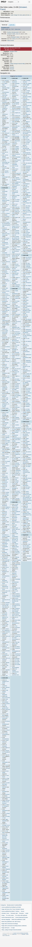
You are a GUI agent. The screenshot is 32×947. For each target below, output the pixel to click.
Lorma (6, 765)
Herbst (27, 491)
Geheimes (28, 110)
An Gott (27, 348)
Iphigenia (17, 454)
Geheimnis (17, 265)
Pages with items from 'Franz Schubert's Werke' (13, 909)
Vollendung (18, 470)
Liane (6, 675)
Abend (16, 567)
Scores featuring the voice (8, 917)
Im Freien (28, 391)
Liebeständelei (5, 422)
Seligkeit (17, 146)
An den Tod (17, 337)
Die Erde (17, 472)
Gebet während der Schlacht (5, 332)
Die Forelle (17, 411)
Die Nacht (7, 794)
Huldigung (7, 507)
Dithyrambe (28, 258)
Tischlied (7, 492)
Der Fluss (17, 663)
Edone (16, 161)
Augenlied (7, 669)
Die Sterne (7, 346)
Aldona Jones (17, 29)
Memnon (17, 386)
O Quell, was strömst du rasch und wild (27, 375)
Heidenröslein (5, 549)
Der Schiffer (17, 380)
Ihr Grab (27, 139)
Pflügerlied (7, 869)
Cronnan (7, 621)
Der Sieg (28, 263)
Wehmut (27, 207)
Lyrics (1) (12, 24)
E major (13, 927)
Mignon (6, 747)
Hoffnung (7, 524)
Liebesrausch (5, 320)
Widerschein (17, 564)
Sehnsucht (7, 133)
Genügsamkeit (5, 279)
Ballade (6, 266)
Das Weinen (28, 465)
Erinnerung (4, 194)
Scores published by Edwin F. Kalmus (10, 911)
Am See (7, 255)
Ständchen (28, 404)
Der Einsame (28, 257)
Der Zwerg (28, 205)
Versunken (28, 102)
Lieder (11, 15)
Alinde (27, 426)
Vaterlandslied (5, 642)
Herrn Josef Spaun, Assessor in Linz (27, 160)
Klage (6, 826)
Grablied (7, 456)
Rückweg (17, 232)
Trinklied (27, 403)
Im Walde (28, 90)
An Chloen (7, 813)
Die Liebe (7, 436)
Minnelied (17, 136)
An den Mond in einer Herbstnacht (15, 509)
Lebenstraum (5, 114)
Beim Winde (17, 620)
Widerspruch (28, 354)
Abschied (17, 230)
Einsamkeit (17, 514)
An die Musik (18, 402)
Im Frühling (28, 395)
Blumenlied (17, 140)
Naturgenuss (5, 373)
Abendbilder (17, 579)
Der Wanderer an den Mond (26, 366)
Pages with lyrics (6, 927)
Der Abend (7, 209)
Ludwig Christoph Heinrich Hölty (17, 63)
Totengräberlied (5, 127)
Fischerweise (28, 392)
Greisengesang (26, 222)
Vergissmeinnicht (26, 239)
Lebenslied (17, 307)
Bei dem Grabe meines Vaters (15, 275)
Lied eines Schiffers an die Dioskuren (6, 802)
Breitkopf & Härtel (15, 37)
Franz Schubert (18, 76)
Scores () (4, 24)
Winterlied (17, 83)
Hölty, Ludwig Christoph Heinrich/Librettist (11, 929)
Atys (16, 479)
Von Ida (6, 479)
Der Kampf (17, 491)
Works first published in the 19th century (11, 921)
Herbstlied (17, 296)
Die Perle (17, 210)
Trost (16, 346)
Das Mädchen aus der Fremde (6, 234)
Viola (27, 231)
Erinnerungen (5, 177)
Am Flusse (7, 304)
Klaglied (6, 105)
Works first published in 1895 (18, 919)
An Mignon (7, 307)
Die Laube (7, 442)
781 (12, 29)
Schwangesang (5, 738)
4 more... (28, 15)
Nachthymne (17, 654)
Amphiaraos (4, 329)
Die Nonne (7, 427)
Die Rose (28, 154)
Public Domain (10, 40)
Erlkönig (7, 768)
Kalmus (14, 38)
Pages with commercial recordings (10, 923)
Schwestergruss (26, 183)
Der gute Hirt (18, 173)
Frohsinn (17, 342)
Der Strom (17, 452)
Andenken (7, 184)
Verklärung (7, 136)
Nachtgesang (5, 242)
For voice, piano (21, 15)
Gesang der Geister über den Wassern (16, 255)
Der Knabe (17, 661)
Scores (22, 911)
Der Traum (7, 440)
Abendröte (17, 658)
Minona (6, 294)
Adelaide (6, 171)
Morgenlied (4, 580)
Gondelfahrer (28, 267)
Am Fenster (28, 388)
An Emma (7, 213)
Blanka (16, 543)
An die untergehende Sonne (15, 192)
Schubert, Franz (13, 51)
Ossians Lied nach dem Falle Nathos (5, 606)
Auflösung (28, 266)
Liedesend (17, 221)
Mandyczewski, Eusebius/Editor (14, 905)
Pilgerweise (28, 236)
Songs (15, 15)
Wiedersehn (28, 329)
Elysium (16, 477)
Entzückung (17, 118)
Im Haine (28, 142)
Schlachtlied (17, 157)
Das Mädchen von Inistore (5, 617)
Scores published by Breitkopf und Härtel (11, 907)
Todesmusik (28, 175)
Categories (3, 905)
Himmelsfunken (15, 582)
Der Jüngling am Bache (4, 108)
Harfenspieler (5, 762)
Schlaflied (17, 358)
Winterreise (28, 444)
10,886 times (14, 934)
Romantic (12, 67)
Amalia (6, 398)
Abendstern (28, 264)
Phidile (16, 290)
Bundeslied (4, 552)
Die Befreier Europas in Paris (5, 200)
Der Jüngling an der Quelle (5, 681)
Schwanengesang (26, 152)
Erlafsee (17, 480)
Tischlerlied (4, 595)
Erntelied (17, 148)
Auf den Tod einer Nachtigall (5, 414)
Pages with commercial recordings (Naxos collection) (14, 925)
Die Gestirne (17, 160)
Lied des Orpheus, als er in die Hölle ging (16, 226)
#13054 (2, 29)
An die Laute (28, 428)
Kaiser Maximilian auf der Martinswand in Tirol (27, 513)
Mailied (16, 298)
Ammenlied (4, 252)
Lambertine (4, 685)
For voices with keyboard (21, 915)
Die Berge (17, 551)
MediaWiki (23, 934)
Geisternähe (4, 191)
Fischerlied (4, 791)
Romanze (7, 216)
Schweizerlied (15, 435)
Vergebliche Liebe (6, 349)
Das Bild (7, 298)
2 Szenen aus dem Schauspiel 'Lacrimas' (27, 335)
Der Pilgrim (28, 245)
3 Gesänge (28, 423)
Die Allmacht (28, 319)
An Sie (6, 645)
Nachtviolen (28, 166)
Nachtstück (17, 627)
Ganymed (17, 393)
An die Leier (28, 140)
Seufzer (7, 408)
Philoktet (17, 385)
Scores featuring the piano (21, 917)
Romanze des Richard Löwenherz (26, 434)
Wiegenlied (4, 694)
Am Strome (17, 383)
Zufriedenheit (5, 810)
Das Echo (28, 520)
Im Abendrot (28, 251)
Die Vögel (17, 660)
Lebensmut (28, 398)
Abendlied (7, 602)
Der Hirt (16, 264)
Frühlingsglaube (15, 651)
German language (6, 919)
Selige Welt (28, 149)
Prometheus (17, 634)
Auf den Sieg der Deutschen (5, 156)
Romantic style (14, 913)
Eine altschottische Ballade (26, 462)
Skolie (6, 699)
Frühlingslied (5, 892)
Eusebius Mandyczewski (13, 32)
